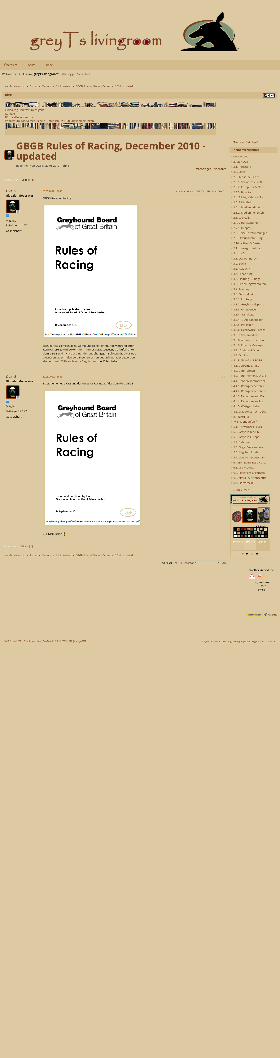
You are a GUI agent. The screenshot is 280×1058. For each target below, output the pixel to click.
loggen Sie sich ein (79, 74)
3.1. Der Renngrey (244, 258)
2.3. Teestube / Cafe (245, 177)
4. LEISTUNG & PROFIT (246, 360)
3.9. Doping (239, 355)
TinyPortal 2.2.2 (50, 641)
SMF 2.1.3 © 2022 (13, 641)
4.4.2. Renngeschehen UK (248, 391)
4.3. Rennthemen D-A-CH (248, 376)
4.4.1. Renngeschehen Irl (248, 386)
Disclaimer (28, 121)
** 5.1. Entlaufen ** (245, 421)
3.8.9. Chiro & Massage (247, 345)
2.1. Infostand (241, 167)
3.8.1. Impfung (241, 299)
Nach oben (10, 546)
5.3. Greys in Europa (245, 437)
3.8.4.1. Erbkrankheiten (247, 320)
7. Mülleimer (240, 490)
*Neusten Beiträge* (245, 142)
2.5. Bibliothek (241, 202)
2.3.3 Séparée (241, 192)
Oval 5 (11, 191)
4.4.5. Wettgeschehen (246, 406)
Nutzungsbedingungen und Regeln (241, 641)
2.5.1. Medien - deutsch (247, 207)
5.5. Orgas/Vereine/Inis (247, 447)
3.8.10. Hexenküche (245, 350)
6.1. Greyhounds (243, 467)
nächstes (220, 169)
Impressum (12, 121)
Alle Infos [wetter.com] (270, 614)
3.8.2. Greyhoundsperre (247, 304)
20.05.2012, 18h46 (52, 376)
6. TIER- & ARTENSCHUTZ (248, 462)
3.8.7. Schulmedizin (244, 335)
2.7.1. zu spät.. (241, 228)
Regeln (40, 121)
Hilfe (217, 641)
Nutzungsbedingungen (79, 121)
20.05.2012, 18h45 (52, 191)
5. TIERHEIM (240, 416)
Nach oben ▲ (269, 641)
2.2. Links (238, 172)
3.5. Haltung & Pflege (246, 279)
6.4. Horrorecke (242, 483)
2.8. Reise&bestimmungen (249, 233)
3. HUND (238, 253)
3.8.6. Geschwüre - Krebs (248, 330)
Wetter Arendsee (261, 570)
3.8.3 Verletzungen (244, 309)
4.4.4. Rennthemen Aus (247, 401)
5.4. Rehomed (241, 442)
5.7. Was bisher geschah (247, 457)
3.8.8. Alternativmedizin (247, 340)
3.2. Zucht (238, 263)
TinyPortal (207, 641)
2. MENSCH (239, 162)
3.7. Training (240, 289)
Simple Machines (32, 641)
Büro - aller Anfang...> (19, 117)
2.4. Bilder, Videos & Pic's (248, 197)
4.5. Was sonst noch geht (248, 411)
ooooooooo (240, 156)
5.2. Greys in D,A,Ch (245, 432)
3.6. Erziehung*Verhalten (248, 284)
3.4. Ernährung (242, 274)
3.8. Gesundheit (242, 294)
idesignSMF (80, 641)
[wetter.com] (254, 615)
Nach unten (11, 179)
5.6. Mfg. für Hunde (244, 452)
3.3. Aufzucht (240, 268)
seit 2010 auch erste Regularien (75, 361)
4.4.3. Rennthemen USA (247, 396)
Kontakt (10, 114)
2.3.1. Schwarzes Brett (246, 182)
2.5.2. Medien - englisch (247, 212)
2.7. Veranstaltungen (245, 223)
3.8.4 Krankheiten (243, 314)
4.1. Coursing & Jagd (245, 365)
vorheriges (203, 169)
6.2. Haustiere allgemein (248, 473)
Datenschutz (55, 121)
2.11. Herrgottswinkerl (246, 248)
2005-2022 (67, 641)
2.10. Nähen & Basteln (246, 243)
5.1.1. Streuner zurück (246, 427)
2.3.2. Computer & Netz (247, 187)
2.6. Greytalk (240, 217)
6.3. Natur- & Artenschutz (248, 478)
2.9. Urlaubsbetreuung (247, 238)
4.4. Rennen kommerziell (248, 381)
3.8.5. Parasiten (242, 325)
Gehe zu (167, 563)
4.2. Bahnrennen (243, 371)
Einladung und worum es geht (24, 110)
